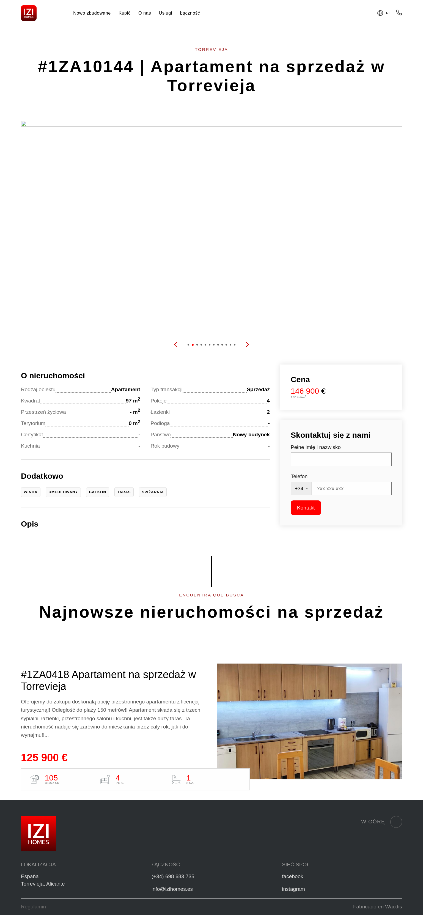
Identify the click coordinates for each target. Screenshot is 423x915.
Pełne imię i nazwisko (316, 447)
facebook (292, 876)
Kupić (124, 12)
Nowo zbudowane (92, 12)
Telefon (299, 476)
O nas (144, 12)
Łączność (190, 12)
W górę (381, 822)
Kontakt (306, 508)
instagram (293, 889)
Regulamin (33, 906)
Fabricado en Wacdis (377, 906)
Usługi (165, 12)
